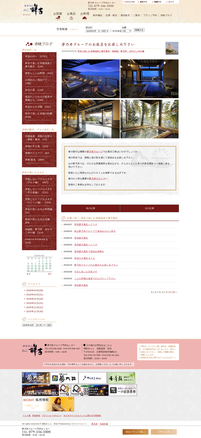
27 (32, 270)
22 (39, 268)
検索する (139, 30)
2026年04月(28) (34, 290)
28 (36, 270)
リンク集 (27, 415)
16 (43, 266)
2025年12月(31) (34, 307)
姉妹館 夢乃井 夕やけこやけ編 (128, 51)
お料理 (84, 13)
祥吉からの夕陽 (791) (38, 107)
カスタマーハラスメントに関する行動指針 (82, 415)
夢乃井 (95, 424)
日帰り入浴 (164, 431)
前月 (28, 274)
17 (46, 266)
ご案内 (136, 15)
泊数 (124, 27)
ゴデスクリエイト (79, 424)
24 (46, 268)
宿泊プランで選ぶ (135, 431)
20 (32, 268)
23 (43, 268)
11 (50, 263)
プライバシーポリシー (52, 415)
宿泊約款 (36, 415)
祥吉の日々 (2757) (36, 56)
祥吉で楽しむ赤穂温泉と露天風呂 (94, 51)
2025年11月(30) (34, 311)
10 (46, 263)
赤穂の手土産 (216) (36, 146)
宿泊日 (89, 27)
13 (32, 266)
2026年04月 (39, 255)
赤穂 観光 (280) (34, 159)
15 (39, 266)
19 (28, 268)
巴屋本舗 (104, 424)
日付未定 (116, 31)
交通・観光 (111, 15)
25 (50, 268)
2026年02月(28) (34, 299)
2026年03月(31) (34, 294)
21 (36, 268)
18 (50, 266)
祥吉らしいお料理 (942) (39, 73)
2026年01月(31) (34, 303)
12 (28, 266)
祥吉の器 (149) (34, 90)
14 (36, 266)
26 (28, 270)
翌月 (50, 274)
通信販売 (125, 15)
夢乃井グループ (95, 151)
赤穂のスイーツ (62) (37, 153)
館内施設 (97, 15)
